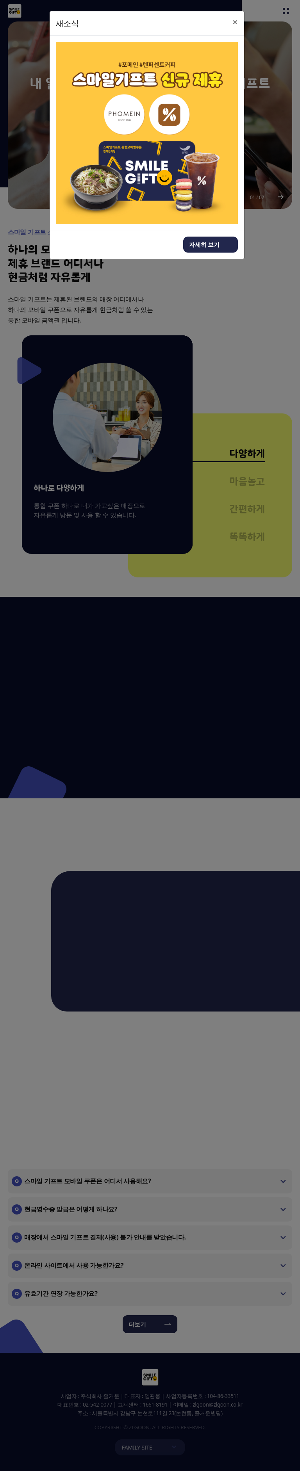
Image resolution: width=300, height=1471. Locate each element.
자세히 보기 (204, 244)
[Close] (235, 22)
